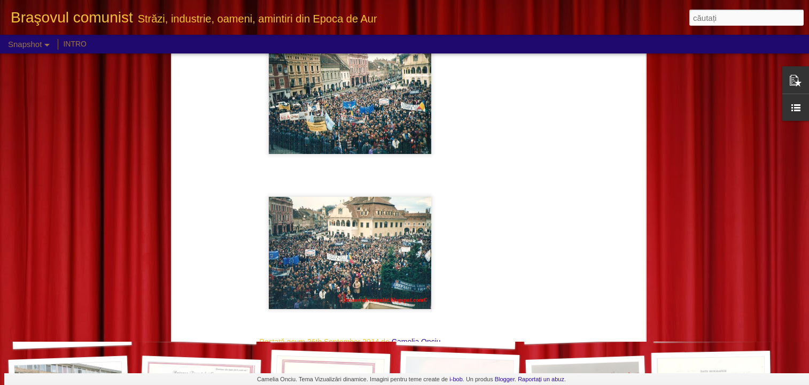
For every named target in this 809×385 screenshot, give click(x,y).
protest (409, 178)
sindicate (439, 178)
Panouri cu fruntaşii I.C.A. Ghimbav (94, 334)
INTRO (75, 44)
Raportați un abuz (541, 379)
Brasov (309, 178)
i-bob (455, 379)
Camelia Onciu (416, 164)
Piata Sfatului (371, 178)
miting (335, 178)
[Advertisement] (350, 247)
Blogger (505, 379)
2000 (285, 178)
